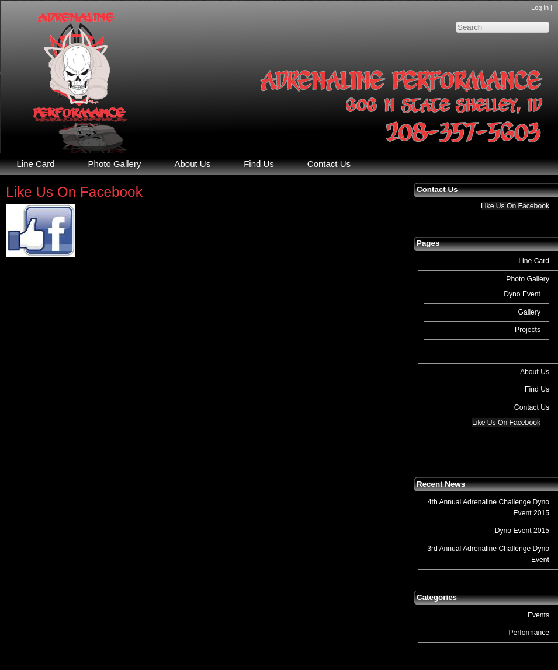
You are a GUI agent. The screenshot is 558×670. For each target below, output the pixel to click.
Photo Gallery (527, 279)
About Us (534, 372)
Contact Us (531, 407)
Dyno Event (522, 294)
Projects (527, 330)
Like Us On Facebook (515, 206)
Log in (540, 7)
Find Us (537, 389)
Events (538, 615)
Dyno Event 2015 (522, 530)
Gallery (529, 312)
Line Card (533, 261)
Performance (528, 633)
